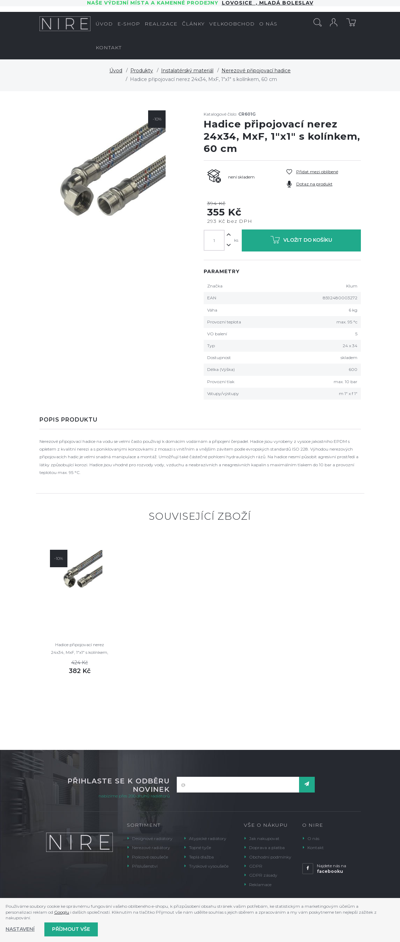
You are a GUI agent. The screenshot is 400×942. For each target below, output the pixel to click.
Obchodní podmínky (270, 857)
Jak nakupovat (264, 838)
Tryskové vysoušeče (208, 866)
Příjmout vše (71, 929)
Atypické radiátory (207, 838)
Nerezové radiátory (151, 847)
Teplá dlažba (201, 857)
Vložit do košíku (301, 241)
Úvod (115, 70)
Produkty (141, 70)
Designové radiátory (152, 838)
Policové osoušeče (150, 857)
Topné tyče (200, 847)
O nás (313, 838)
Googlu (61, 912)
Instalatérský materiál (187, 70)
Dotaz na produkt (314, 184)
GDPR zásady (263, 875)
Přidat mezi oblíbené (317, 171)
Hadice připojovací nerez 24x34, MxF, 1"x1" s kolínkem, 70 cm (79, 649)
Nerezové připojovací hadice (256, 70)
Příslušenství (145, 866)
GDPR (255, 866)
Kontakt (315, 847)
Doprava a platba (267, 847)
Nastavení (20, 929)
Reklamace (260, 884)
